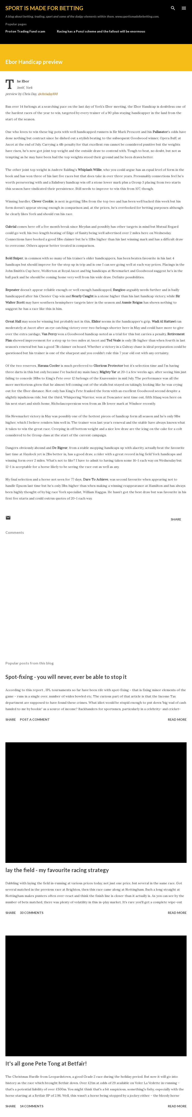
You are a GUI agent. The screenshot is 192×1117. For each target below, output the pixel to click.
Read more (177, 719)
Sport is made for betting (44, 8)
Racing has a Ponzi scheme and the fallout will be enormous (101, 31)
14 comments (31, 1106)
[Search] (173, 8)
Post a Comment (35, 719)
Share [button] (176, 519)
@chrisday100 (48, 94)
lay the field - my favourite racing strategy (57, 870)
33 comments (31, 913)
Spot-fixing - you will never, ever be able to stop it (66, 676)
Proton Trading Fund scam (25, 31)
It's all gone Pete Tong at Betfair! (46, 1063)
